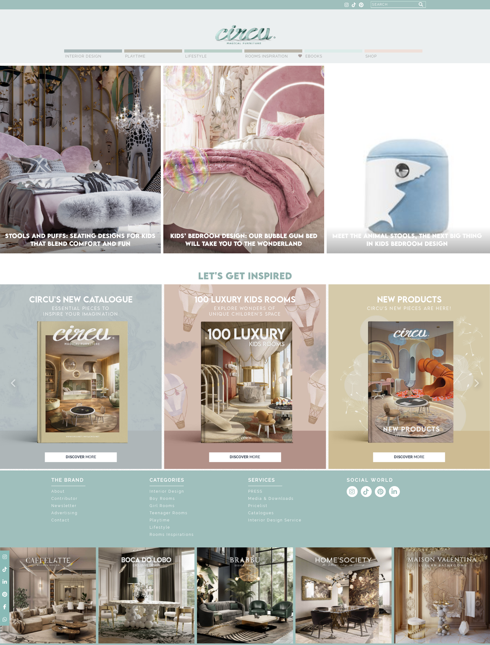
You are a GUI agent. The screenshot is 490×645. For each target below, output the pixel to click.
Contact (60, 520)
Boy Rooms (162, 498)
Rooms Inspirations (172, 534)
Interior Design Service (275, 520)
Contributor (64, 498)
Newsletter (64, 506)
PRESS (255, 491)
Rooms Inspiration (266, 56)
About (58, 491)
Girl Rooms (162, 506)
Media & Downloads (271, 498)
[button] (14, 383)
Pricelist (258, 506)
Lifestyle (196, 56)
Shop (371, 56)
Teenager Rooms (169, 513)
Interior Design (83, 56)
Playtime (135, 56)
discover (81, 457)
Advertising (64, 513)
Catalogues (261, 513)
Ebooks (313, 56)
